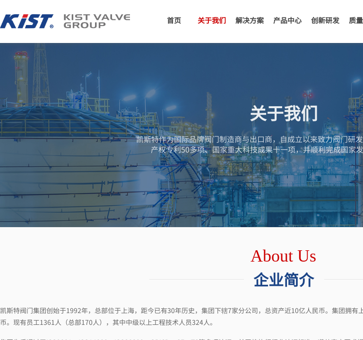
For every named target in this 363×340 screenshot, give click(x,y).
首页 (174, 20)
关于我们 (212, 20)
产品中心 (287, 20)
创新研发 (325, 20)
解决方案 (249, 20)
